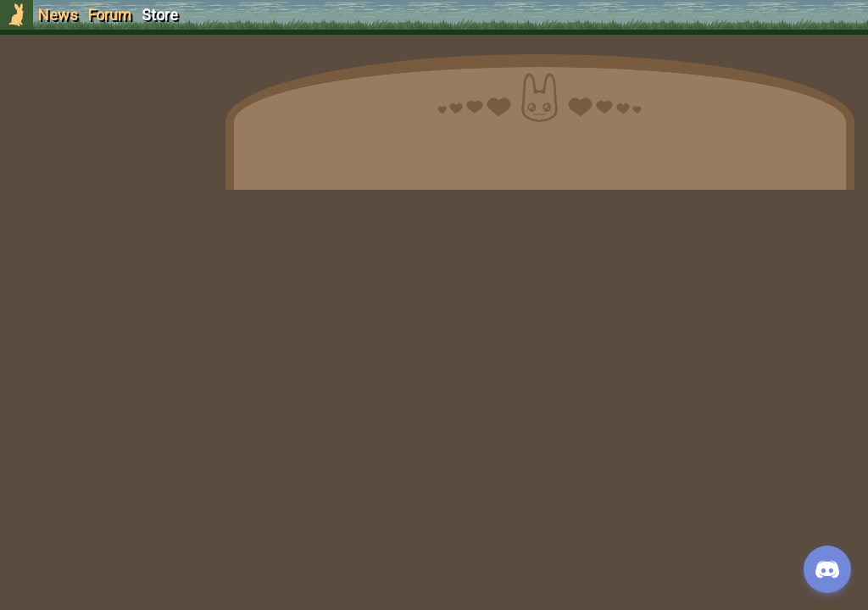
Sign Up (103, 109)
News (58, 15)
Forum (109, 15)
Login (103, 140)
